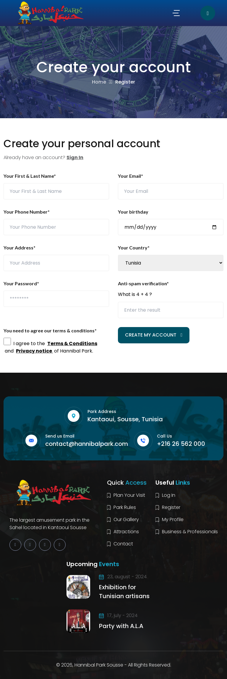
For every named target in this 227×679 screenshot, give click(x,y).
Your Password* (21, 283)
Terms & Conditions (72, 343)
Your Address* (19, 247)
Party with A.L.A (121, 626)
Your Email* (130, 176)
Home (99, 82)
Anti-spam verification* (143, 283)
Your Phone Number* (27, 211)
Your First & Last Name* (30, 176)
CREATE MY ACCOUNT (153, 335)
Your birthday (133, 211)
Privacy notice (34, 350)
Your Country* (134, 247)
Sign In (75, 157)
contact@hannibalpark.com (86, 444)
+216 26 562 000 (181, 444)
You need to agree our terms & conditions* (50, 330)
